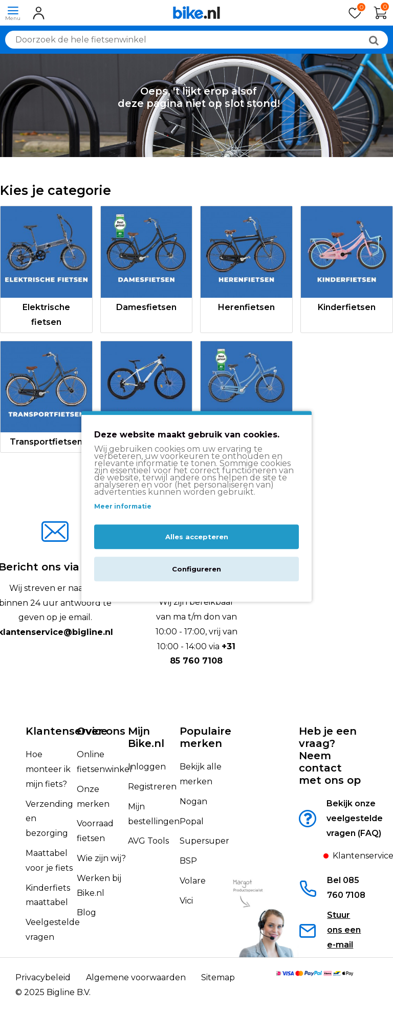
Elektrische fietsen (46, 314)
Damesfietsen (146, 307)
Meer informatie (122, 506)
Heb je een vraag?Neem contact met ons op (330, 755)
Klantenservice (66, 731)
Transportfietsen (46, 442)
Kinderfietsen (347, 307)
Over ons (101, 731)
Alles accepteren (196, 537)
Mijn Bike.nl (146, 737)
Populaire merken (205, 737)
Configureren (196, 569)
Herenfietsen (246, 307)
